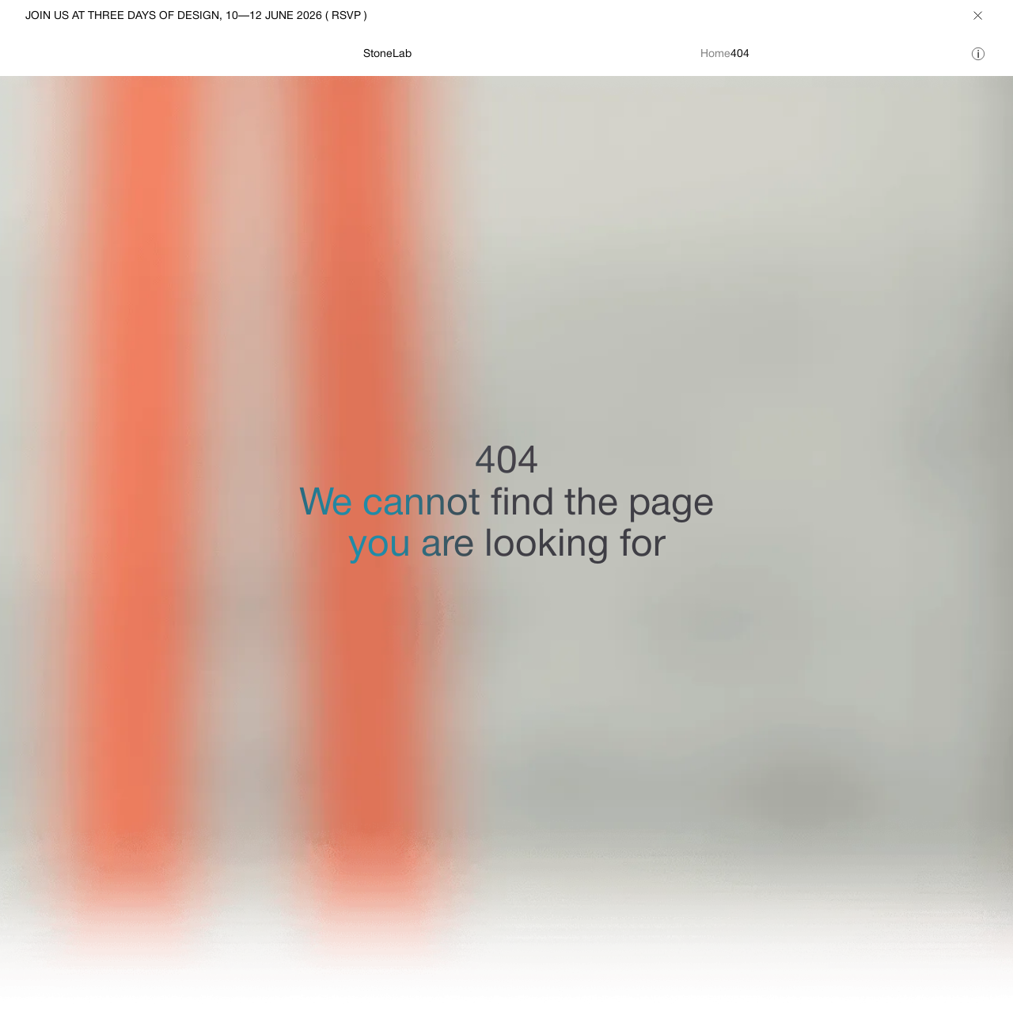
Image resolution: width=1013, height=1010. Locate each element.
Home (715, 54)
